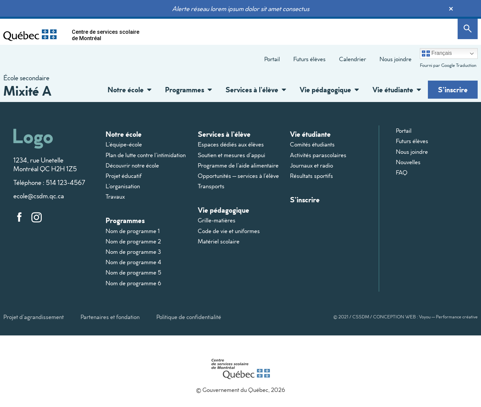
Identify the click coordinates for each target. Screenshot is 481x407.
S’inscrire (453, 89)
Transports (211, 186)
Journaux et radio (311, 165)
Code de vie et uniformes (229, 231)
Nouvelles (408, 162)
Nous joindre (395, 59)
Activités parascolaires (318, 155)
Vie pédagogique (329, 90)
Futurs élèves (309, 59)
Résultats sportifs (311, 176)
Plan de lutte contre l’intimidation (146, 155)
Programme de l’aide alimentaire (238, 165)
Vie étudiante (396, 90)
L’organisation (123, 186)
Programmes (188, 90)
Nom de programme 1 (133, 231)
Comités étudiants (312, 144)
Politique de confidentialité (188, 317)
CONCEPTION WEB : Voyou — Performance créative (425, 316)
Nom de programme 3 (133, 251)
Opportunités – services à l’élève (238, 176)
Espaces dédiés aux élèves (231, 144)
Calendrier (352, 59)
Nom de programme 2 (133, 241)
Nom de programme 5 (133, 272)
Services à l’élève (255, 90)
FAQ (402, 172)
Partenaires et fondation (110, 317)
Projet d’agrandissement (33, 317)
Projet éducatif (124, 176)
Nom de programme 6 (133, 283)
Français (437, 53)
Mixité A (27, 90)
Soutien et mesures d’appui (231, 155)
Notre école (130, 90)
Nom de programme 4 (133, 262)
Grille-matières (216, 220)
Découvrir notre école (132, 165)
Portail (272, 59)
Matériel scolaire (218, 241)
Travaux (115, 196)
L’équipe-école (124, 144)
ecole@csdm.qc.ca (38, 195)
